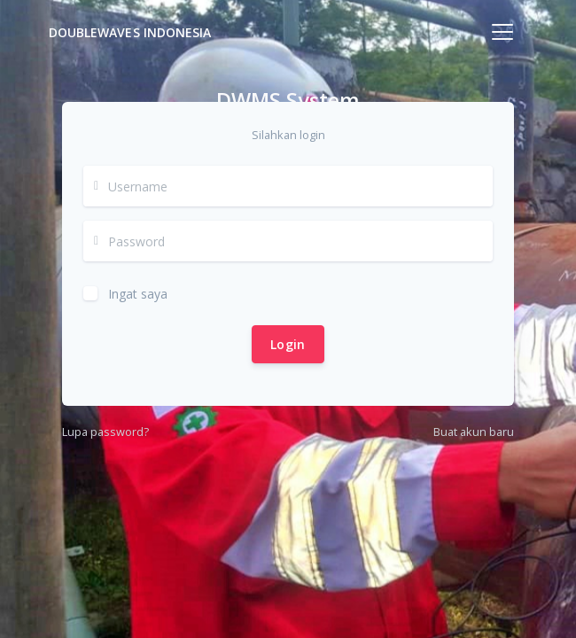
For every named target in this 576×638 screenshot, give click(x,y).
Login (288, 344)
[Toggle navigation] (502, 32)
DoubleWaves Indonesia (130, 32)
